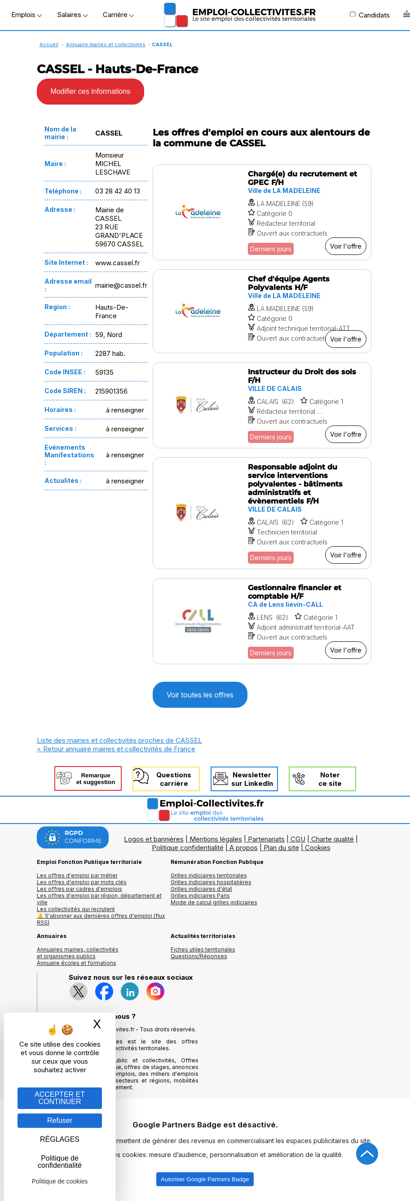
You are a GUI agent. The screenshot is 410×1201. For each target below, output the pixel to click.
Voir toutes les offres (200, 694)
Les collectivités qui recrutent (76, 909)
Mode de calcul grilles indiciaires (214, 902)
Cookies (318, 847)
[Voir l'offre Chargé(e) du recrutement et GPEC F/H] (262, 212)
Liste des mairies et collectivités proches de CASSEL (119, 740)
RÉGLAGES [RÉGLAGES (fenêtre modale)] (59, 1139)
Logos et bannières (154, 839)
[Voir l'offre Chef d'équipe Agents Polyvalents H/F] (262, 311)
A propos (243, 847)
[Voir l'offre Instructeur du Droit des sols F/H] (262, 405)
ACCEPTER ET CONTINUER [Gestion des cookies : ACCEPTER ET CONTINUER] (60, 1098)
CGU (298, 839)
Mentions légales (216, 839)
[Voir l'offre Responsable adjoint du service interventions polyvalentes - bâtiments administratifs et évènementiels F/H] (262, 513)
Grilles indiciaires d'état (201, 888)
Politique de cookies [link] (60, 1181)
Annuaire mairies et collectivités (105, 44)
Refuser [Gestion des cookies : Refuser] (59, 1120)
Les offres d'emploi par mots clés (82, 882)
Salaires (72, 14)
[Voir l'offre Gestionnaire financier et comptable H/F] (262, 621)
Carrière (118, 14)
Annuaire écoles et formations (76, 963)
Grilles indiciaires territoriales (209, 875)
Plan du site (281, 847)
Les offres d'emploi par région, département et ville (99, 899)
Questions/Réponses (199, 956)
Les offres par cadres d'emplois (79, 888)
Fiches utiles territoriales (203, 949)
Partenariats (266, 839)
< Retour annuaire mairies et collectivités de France (116, 749)
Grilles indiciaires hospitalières (211, 882)
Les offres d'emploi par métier (77, 875)
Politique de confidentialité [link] (60, 1161)
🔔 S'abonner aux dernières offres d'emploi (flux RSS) (101, 919)
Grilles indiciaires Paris (200, 895)
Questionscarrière (173, 779)
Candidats (369, 14)
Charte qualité (332, 839)
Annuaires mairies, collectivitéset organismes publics (78, 953)
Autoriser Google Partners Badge (205, 1179)
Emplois (26, 14)
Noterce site (330, 779)
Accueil (49, 44)
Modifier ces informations (91, 91)
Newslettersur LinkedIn (252, 779)
